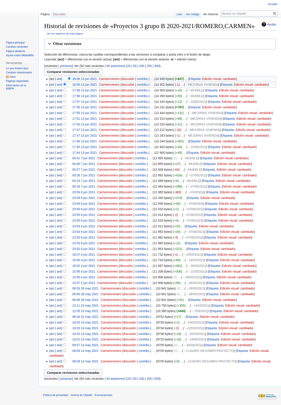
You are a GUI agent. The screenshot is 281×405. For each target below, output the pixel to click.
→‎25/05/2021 (192, 254)
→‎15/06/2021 (196, 101)
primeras (66, 66)
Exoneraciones (103, 395)
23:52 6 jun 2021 (83, 249)
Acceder (272, 4)
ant (59, 79)
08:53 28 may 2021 (85, 288)
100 (141, 66)
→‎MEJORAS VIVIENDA (201, 84)
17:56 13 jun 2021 (84, 107)
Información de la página (16, 87)
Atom (12, 76)
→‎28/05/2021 (191, 277)
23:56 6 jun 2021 (83, 203)
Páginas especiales (17, 81)
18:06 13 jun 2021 (84, 79)
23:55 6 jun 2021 (83, 209)
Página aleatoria (15, 51)
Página (45, 14)
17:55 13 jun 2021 (84, 113)
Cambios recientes (17, 46)
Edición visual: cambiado (219, 79)
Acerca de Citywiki (81, 395)
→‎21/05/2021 (196, 271)
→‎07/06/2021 (196, 175)
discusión (128, 79)
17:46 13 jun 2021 (84, 141)
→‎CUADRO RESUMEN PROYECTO (208, 351)
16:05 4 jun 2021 (83, 260)
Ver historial (210, 14)
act (52, 84)
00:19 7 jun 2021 (83, 181)
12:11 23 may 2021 (85, 305)
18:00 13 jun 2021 (84, 84)
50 (135, 66)
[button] (160, 44)
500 (156, 66)
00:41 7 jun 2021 (83, 158)
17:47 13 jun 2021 (84, 130)
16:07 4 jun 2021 (83, 254)
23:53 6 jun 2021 (83, 237)
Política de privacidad (55, 395)
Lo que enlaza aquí (17, 68)
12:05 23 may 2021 (85, 311)
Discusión (59, 14)
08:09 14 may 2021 (85, 351)
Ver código (192, 14)
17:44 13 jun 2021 (84, 152)
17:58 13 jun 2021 (84, 90)
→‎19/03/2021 (195, 260)
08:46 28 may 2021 (85, 294)
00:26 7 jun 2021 (83, 175)
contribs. (142, 79)
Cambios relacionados (19, 72)
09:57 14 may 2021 (85, 345)
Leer (179, 14)
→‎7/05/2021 (199, 311)
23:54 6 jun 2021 (83, 226)
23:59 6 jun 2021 (83, 192)
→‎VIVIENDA (195, 192)
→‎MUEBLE (195, 90)
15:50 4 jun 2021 (83, 277)
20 (129, 66)
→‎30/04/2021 (196, 266)
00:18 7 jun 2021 (83, 186)
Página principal (15, 42)
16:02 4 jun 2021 (83, 266)
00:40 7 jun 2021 (83, 164)
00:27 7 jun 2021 (83, 169)
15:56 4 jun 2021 (83, 271)
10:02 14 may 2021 (85, 334)
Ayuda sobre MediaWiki (20, 55)
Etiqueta (194, 79)
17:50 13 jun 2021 (84, 124)
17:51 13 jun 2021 (84, 118)
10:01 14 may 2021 (85, 339)
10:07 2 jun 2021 (83, 283)
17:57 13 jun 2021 (84, 101)
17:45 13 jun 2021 (84, 147)
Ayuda (271, 24)
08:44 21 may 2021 (85, 316)
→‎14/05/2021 (200, 305)
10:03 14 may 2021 (85, 322)
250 (149, 66)
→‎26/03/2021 (196, 334)
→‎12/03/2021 (193, 328)
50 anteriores (115, 66)
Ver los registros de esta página (65, 33)
